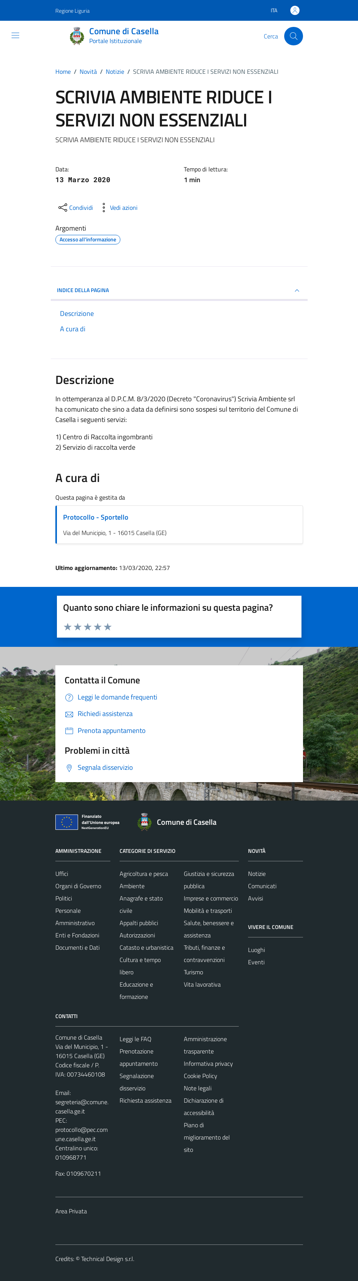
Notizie (257, 873)
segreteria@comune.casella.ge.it (81, 1106)
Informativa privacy (208, 1063)
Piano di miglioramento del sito (207, 1137)
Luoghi (256, 949)
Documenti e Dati (77, 947)
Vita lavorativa (202, 984)
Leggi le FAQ (136, 1038)
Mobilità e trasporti (208, 910)
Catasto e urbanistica (146, 947)
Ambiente (132, 886)
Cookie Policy (200, 1075)
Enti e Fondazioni (77, 935)
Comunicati (262, 886)
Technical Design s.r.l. (107, 1258)
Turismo (193, 972)
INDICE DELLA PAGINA (179, 290)
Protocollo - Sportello (95, 517)
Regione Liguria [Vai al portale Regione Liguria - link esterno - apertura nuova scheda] (72, 11)
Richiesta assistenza (146, 1100)
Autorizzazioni (137, 935)
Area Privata (71, 1211)
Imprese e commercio (211, 898)
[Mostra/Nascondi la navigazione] (15, 35)
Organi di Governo (78, 886)
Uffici (61, 873)
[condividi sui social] (75, 207)
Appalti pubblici (139, 922)
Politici (63, 898)
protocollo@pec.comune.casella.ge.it (81, 1134)
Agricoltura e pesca (144, 873)
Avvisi (255, 898)
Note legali (197, 1088)
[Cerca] (293, 36)
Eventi (256, 962)
